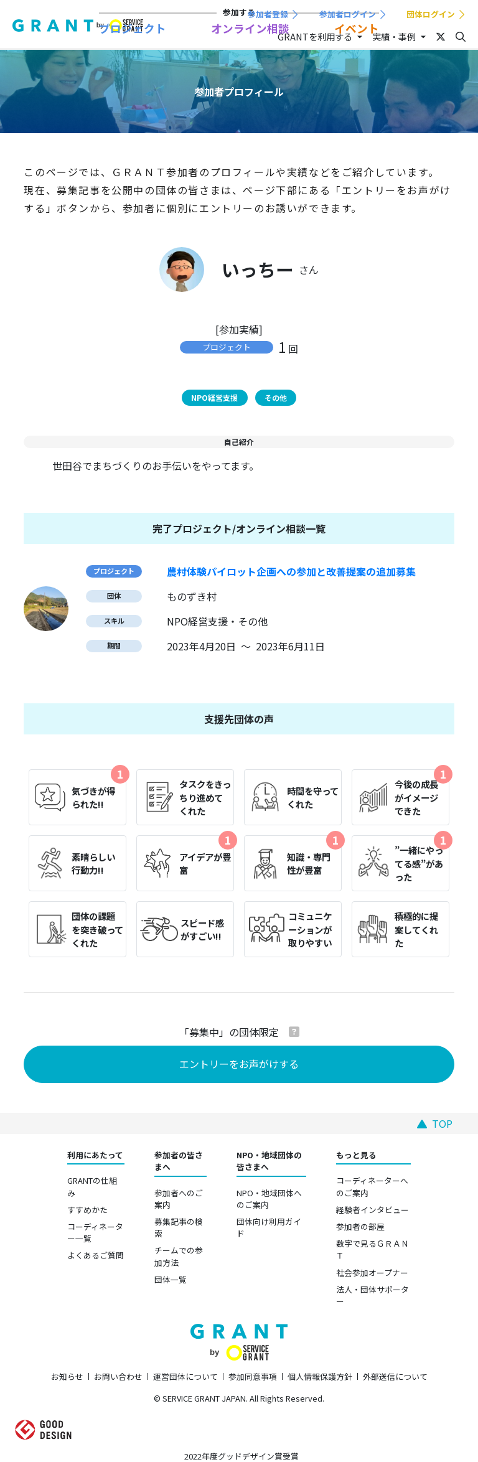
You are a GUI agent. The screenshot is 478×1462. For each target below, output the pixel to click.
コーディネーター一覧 (95, 1232)
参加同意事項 (252, 1376)
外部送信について (395, 1376)
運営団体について (185, 1376)
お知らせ (67, 1376)
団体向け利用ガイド (269, 1227)
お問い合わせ (118, 1376)
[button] (294, 1031)
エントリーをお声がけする (239, 1063)
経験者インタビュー (372, 1210)
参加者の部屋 (360, 1226)
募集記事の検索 (178, 1227)
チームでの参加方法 (178, 1256)
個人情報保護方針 (320, 1376)
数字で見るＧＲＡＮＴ (372, 1249)
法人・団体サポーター (372, 1295)
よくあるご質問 (95, 1255)
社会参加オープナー (372, 1272)
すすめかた (87, 1210)
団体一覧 (170, 1279)
